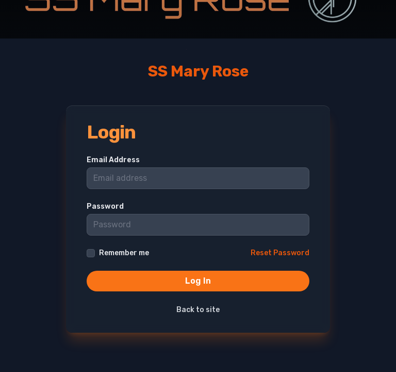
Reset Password (280, 253)
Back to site (198, 309)
